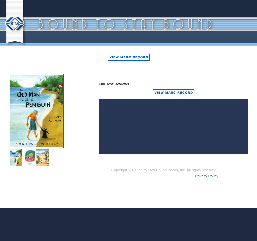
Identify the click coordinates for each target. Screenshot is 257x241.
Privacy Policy (206, 176)
